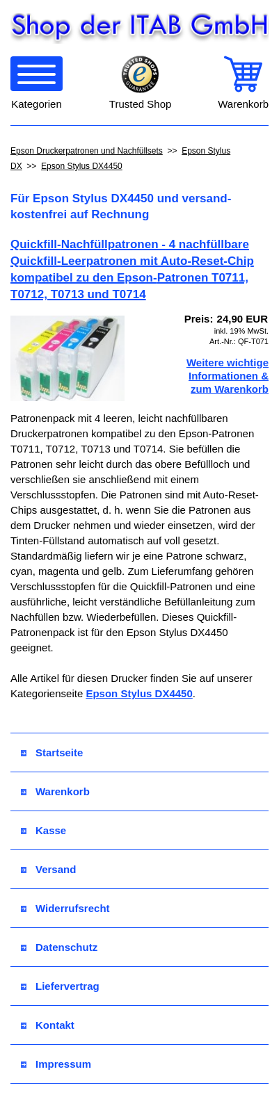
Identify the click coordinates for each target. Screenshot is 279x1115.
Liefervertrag (60, 986)
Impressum (56, 1064)
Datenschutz (59, 947)
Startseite (52, 752)
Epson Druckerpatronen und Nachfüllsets (86, 151)
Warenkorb (55, 791)
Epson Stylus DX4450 (81, 166)
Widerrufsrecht (65, 908)
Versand (48, 869)
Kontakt (47, 1025)
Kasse (43, 830)
